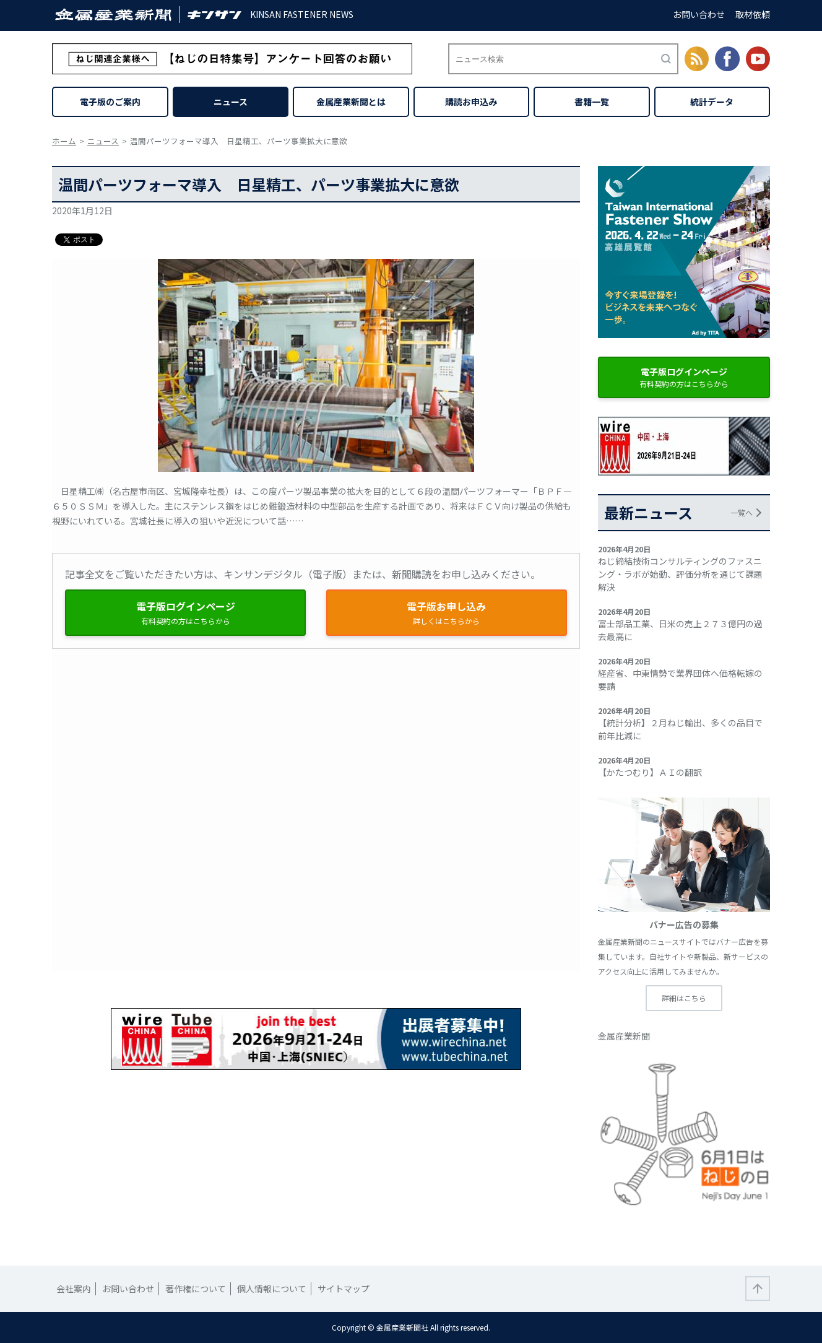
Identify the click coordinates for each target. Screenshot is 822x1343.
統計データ (711, 101)
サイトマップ (344, 1288)
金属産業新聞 (624, 1036)
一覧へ (741, 512)
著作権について (195, 1288)
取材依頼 (752, 14)
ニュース (231, 101)
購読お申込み (471, 101)
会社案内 (73, 1288)
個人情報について (271, 1288)
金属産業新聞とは (351, 101)
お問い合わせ (699, 14)
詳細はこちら (684, 998)
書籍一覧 (591, 101)
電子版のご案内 (110, 101)
